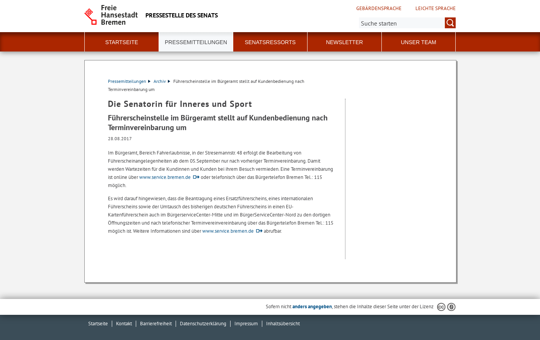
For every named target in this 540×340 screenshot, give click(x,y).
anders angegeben (312, 306)
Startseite (121, 42)
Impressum (246, 323)
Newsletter (344, 42)
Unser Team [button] (418, 42)
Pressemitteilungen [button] (196, 42)
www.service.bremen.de (165, 177)
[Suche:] (407, 22)
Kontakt (124, 323)
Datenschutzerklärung (203, 323)
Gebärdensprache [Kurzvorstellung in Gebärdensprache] (379, 8)
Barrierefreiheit (156, 323)
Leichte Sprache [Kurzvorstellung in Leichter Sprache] (435, 8)
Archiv (162, 81)
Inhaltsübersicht (283, 323)
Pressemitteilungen (129, 81)
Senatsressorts (270, 42)
